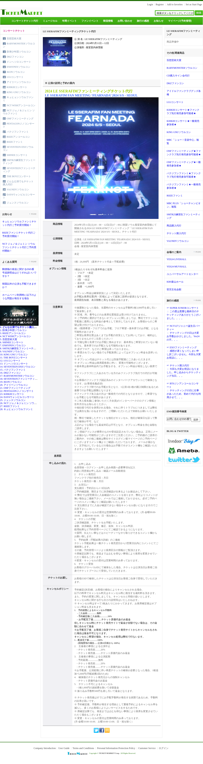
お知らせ (158, 20)
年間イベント (69, 20)
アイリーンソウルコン (19, 82)
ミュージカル (50, 20)
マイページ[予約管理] (180, 20)
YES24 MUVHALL (177, 266)
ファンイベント (89, 20)
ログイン (163, 748)
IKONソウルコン (16, 72)
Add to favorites (175, 4)
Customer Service (147, 748)
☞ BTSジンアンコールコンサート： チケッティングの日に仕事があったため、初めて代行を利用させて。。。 (184, 390)
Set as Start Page (194, 4)
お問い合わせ (125, 20)
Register (160, 4)
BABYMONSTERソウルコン (182, 67)
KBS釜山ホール (175, 281)
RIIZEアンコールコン (18, 136)
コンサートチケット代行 (24, 20)
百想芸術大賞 (14, 38)
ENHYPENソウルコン (18, 66)
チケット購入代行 (176, 233)
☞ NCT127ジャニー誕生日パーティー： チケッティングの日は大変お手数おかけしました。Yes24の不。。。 (183, 333)
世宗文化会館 (174, 289)
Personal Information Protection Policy (116, 748)
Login (150, 4)
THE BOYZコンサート (19, 176)
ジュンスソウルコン (18, 202)
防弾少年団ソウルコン (19, 51)
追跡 (195, 419)
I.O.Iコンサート (15, 77)
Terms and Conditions (83, 748)
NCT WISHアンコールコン (21, 105)
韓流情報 (108, 20)
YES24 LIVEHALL (176, 259)
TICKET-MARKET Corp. (109, 753)
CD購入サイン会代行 (178, 75)
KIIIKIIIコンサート (17, 87)
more (32, 213)
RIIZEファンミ (15, 141)
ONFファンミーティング (20, 118)
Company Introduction (44, 748)
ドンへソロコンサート (19, 61)
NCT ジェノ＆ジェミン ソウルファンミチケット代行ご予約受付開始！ (19, 247)
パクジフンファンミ (18, 131)
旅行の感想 (143, 20)
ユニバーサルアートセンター (182, 274)
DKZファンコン (15, 56)
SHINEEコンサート (17, 155)
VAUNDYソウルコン (18, 189)
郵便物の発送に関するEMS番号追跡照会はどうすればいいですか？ (19, 273)
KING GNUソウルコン (19, 92)
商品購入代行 (174, 225)
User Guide (63, 748)
